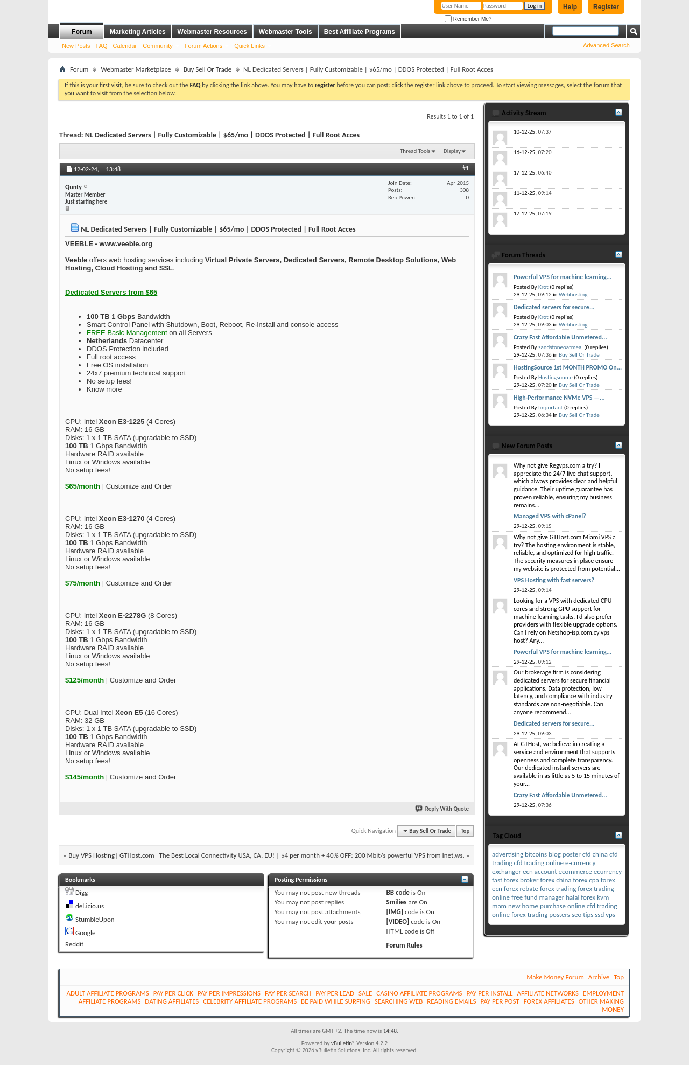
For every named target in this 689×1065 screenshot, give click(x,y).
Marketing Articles (138, 32)
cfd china (595, 854)
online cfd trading (592, 906)
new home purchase (537, 906)
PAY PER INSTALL (490, 993)
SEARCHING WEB (399, 1001)
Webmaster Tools (285, 32)
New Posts (76, 46)
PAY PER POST (499, 1001)
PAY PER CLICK (173, 993)
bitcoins (536, 854)
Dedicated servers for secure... (554, 307)
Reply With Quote (442, 808)
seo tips (582, 914)
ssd (599, 914)
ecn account (540, 871)
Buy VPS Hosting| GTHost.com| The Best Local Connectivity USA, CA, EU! (171, 855)
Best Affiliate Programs (359, 32)
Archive (598, 977)
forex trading (558, 889)
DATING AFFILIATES (172, 1001)
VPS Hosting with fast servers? (554, 580)
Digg (81, 892)
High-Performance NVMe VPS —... (559, 397)
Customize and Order (139, 486)
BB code (398, 892)
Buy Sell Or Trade (207, 69)
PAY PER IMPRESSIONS (229, 993)
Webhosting (573, 294)
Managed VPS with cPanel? (550, 516)
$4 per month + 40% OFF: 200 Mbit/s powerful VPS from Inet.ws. (373, 855)
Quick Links (249, 46)
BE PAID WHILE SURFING (335, 1001)
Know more (104, 389)
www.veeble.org (126, 244)
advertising (507, 854)
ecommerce (575, 871)
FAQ (102, 46)
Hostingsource (555, 377)
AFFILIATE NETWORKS (548, 993)
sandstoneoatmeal (560, 347)
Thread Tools (415, 151)
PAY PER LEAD (334, 993)
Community (158, 46)
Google (85, 933)
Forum (82, 32)
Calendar (125, 46)
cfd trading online (539, 863)
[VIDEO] (398, 921)
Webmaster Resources (212, 32)
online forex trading (519, 914)
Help (570, 7)
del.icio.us (89, 906)
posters (559, 914)
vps (610, 914)
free (517, 897)
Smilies (396, 902)
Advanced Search (606, 45)
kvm (603, 897)
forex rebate (521, 889)
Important (550, 407)
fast (497, 880)
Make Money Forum (555, 977)
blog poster (565, 854)
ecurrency (608, 871)
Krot (543, 286)
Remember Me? (468, 19)
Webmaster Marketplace (136, 69)
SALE (365, 993)
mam (499, 906)
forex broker (521, 880)
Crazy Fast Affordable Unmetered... (560, 337)
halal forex (580, 897)
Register (606, 7)
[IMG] (395, 912)
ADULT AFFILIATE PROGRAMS (107, 993)
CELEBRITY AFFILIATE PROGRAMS (250, 1001)
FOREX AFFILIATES (549, 1001)
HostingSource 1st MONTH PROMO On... (568, 367)
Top (465, 830)
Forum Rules (404, 945)
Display (452, 151)
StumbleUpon (95, 919)
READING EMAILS (451, 1001)
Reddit (74, 944)
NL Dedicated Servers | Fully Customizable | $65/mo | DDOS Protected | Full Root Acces (222, 135)
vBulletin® (343, 1043)
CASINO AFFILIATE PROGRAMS (419, 993)
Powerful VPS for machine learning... (562, 277)
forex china (555, 880)
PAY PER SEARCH (288, 993)
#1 (465, 168)
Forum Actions (203, 46)
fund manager (544, 897)
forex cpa (586, 880)
